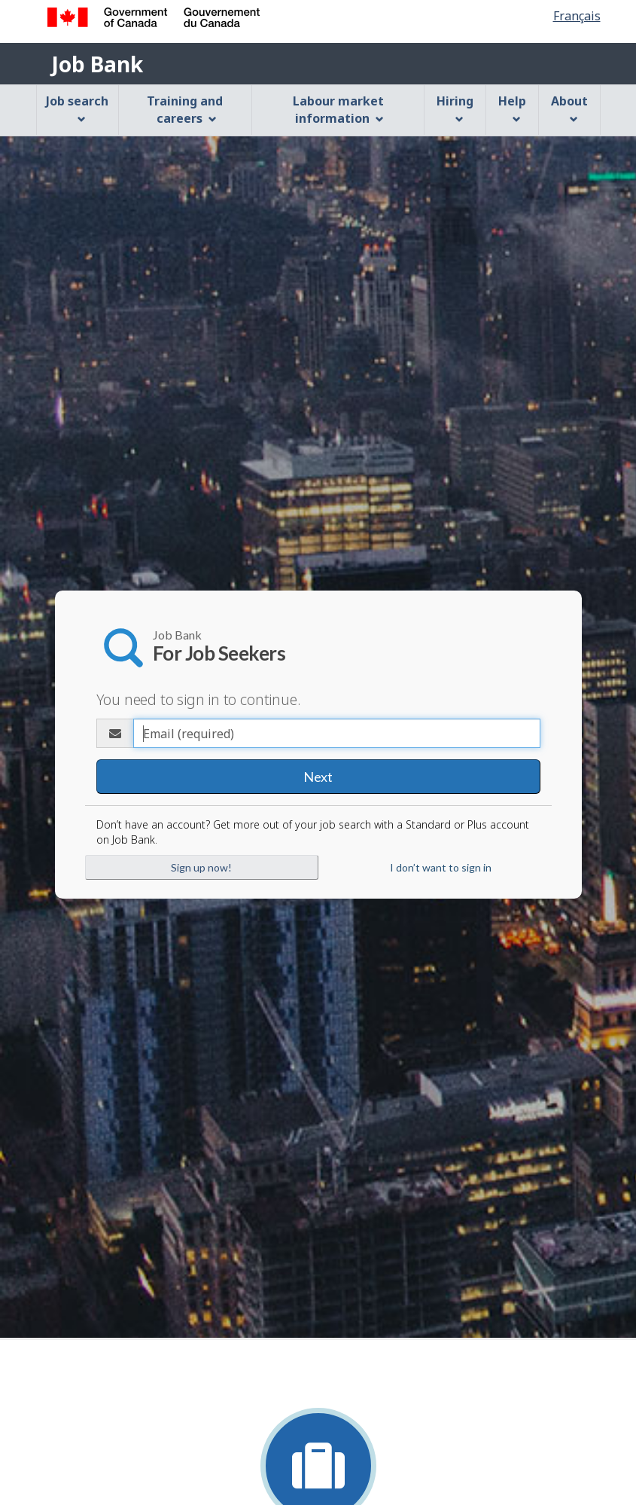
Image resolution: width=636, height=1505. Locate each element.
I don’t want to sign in (440, 867)
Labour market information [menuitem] (338, 110)
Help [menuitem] (512, 108)
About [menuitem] (569, 108)
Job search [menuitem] (77, 108)
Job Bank (97, 64)
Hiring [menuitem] (455, 108)
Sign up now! (201, 867)
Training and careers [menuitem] (185, 110)
